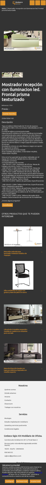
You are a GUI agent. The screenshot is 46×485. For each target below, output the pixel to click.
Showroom (8, 404)
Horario (7, 397)
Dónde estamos (10, 393)
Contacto (7, 400)
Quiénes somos (10, 389)
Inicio (4, 8)
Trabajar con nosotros (12, 407)
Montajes (7, 418)
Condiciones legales (11, 429)
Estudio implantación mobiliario (16, 422)
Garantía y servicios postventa (15, 425)
